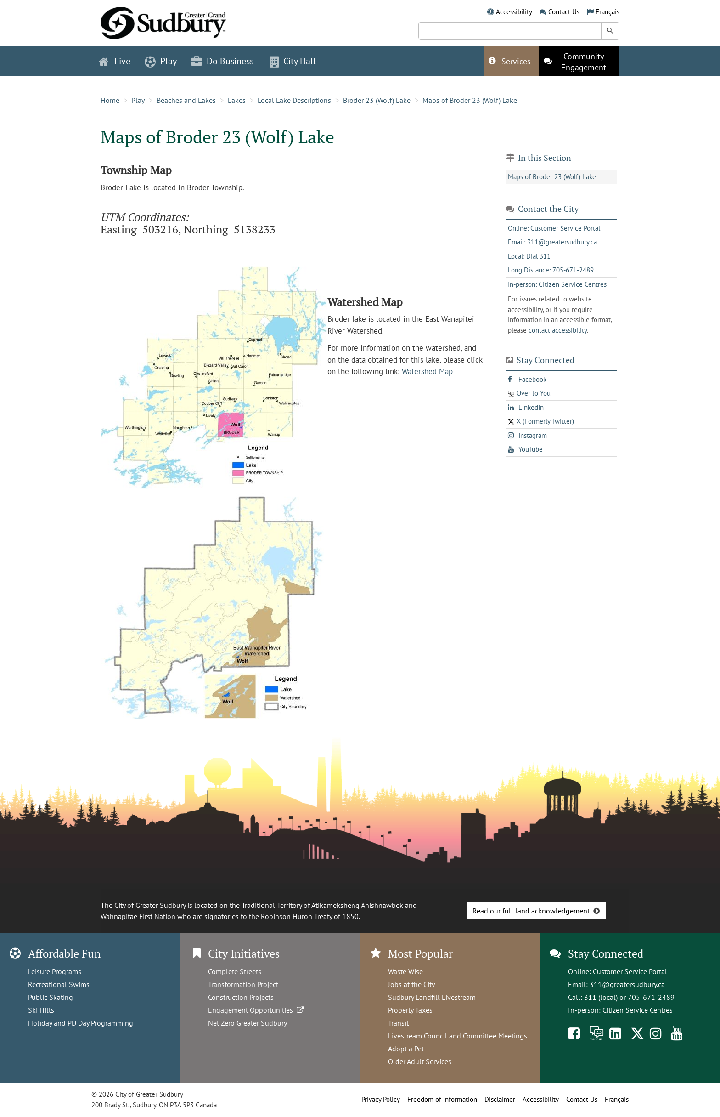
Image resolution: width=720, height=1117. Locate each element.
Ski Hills (41, 1010)
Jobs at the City (411, 984)
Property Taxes (410, 1010)
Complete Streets (234, 971)
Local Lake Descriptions (294, 100)
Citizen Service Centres (637, 1010)
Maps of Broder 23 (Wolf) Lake (469, 100)
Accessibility (514, 11)
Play (138, 100)
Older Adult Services (419, 1061)
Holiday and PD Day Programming (80, 1022)
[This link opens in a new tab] (579, 61)
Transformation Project (243, 984)
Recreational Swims (59, 984)
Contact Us (563, 11)
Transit (398, 1022)
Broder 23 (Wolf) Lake (377, 100)
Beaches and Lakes (186, 100)
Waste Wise (405, 971)
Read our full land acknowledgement (531, 910)
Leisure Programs (54, 971)
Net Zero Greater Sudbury (247, 1022)
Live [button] (114, 61)
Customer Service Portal (630, 971)
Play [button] (161, 61)
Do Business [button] (222, 61)
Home (110, 100)
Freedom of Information (442, 1099)
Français (607, 11)
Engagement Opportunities (257, 1010)
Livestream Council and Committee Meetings (457, 1035)
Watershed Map (427, 371)
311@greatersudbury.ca (627, 984)
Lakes (237, 100)
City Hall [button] (293, 61)
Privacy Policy (380, 1099)
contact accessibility (558, 330)
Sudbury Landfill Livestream (432, 997)
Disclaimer (499, 1099)
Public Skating (50, 997)
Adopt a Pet (406, 1048)
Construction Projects (241, 997)
